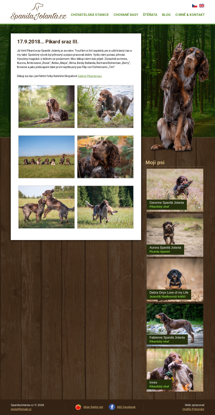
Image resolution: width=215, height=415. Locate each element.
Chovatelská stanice (90, 15)
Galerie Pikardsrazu (90, 76)
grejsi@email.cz (21, 409)
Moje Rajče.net (93, 407)
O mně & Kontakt (190, 15)
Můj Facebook (126, 407)
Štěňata (150, 15)
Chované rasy (126, 15)
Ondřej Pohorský (193, 409)
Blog (166, 15)
